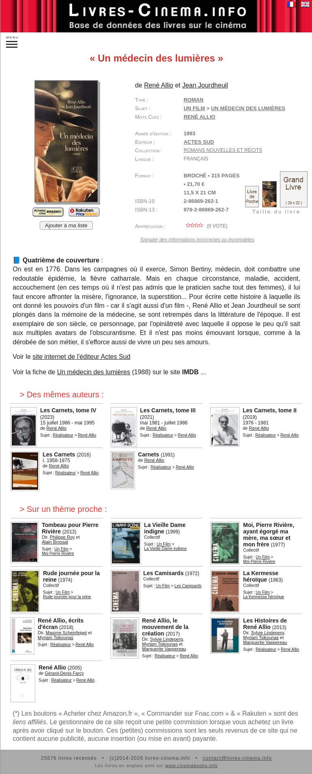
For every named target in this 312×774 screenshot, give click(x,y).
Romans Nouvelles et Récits (223, 150)
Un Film (194, 108)
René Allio (199, 117)
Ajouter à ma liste (66, 225)
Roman (193, 100)
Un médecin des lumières (93, 372)
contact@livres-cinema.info (237, 758)
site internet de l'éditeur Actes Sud (81, 356)
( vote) (205, 226)
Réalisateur (63, 435)
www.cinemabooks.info (191, 765)
